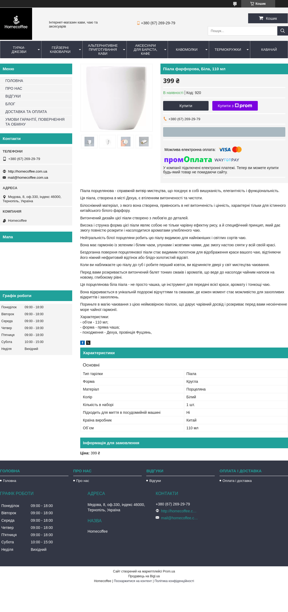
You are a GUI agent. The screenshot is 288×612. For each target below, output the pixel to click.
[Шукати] (282, 31)
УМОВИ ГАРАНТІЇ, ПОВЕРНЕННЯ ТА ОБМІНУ (34, 121)
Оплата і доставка (237, 481)
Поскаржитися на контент (133, 581)
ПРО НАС (13, 88)
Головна (9, 481)
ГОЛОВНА (14, 81)
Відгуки (155, 481)
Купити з (235, 105)
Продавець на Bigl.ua (144, 576)
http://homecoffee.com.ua (27, 171)
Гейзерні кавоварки (60, 50)
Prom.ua (169, 571)
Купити (185, 105)
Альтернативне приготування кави (103, 50)
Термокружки (227, 50)
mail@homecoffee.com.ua (28, 178)
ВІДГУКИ (13, 96)
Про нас (82, 481)
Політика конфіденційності (174, 581)
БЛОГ (10, 104)
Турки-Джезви (18, 50)
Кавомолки (187, 50)
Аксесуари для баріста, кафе (145, 50)
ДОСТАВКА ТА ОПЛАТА (26, 112)
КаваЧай (269, 50)
